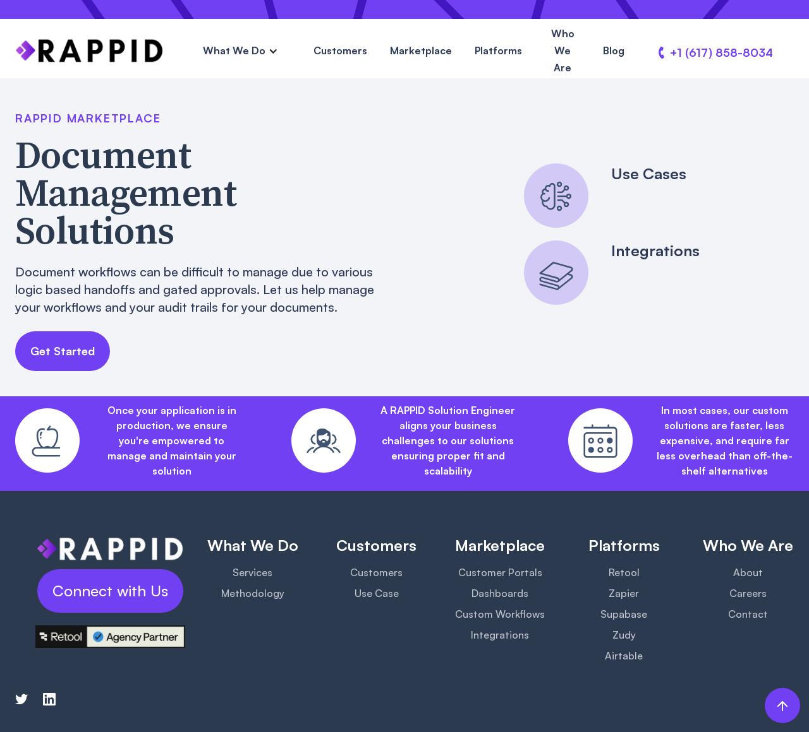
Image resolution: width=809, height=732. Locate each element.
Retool (624, 572)
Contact (748, 614)
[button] (240, 51)
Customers (340, 50)
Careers (748, 593)
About (748, 572)
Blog (613, 50)
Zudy (624, 635)
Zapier (624, 593)
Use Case (377, 593)
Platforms (498, 50)
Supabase (623, 614)
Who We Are (563, 50)
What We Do (234, 50)
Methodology (252, 593)
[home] (89, 50)
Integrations (500, 635)
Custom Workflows (500, 614)
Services (252, 572)
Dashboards (499, 593)
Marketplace (421, 50)
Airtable (624, 655)
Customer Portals (500, 572)
